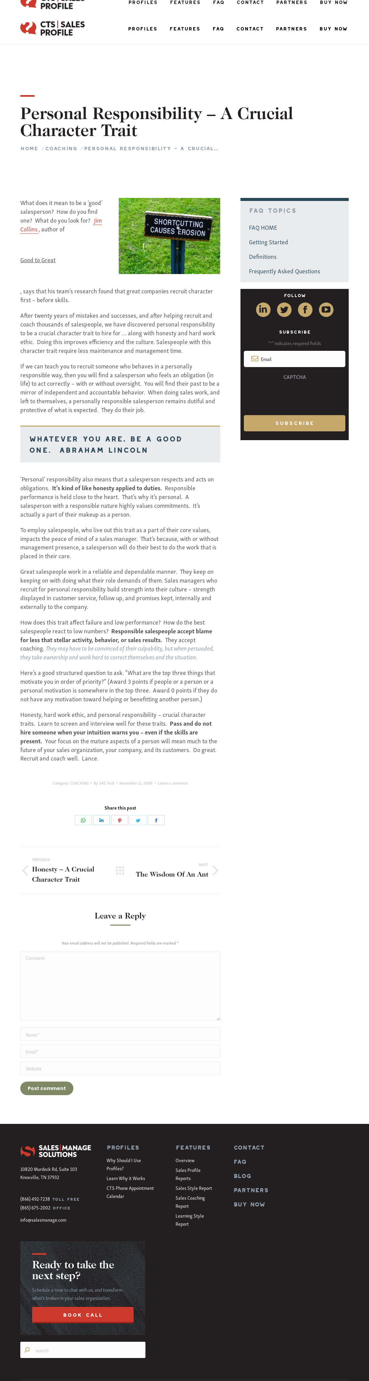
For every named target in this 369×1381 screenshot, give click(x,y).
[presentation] (294, 362)
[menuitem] (142, 29)
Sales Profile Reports (188, 1140)
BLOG (242, 1142)
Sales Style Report (194, 1154)
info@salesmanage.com (43, 1186)
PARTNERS (251, 1156)
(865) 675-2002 (35, 1173)
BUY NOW (249, 1170)
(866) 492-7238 (35, 1165)
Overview (185, 1126)
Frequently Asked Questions (284, 237)
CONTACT (248, 1113)
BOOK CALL (83, 1281)
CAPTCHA (294, 343)
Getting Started (268, 207)
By (104, 749)
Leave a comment (173, 749)
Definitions (263, 222)
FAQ (239, 1128)
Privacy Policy (337, 1370)
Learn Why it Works (126, 1144)
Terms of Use (311, 1370)
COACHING (79, 749)
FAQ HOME (263, 193)
